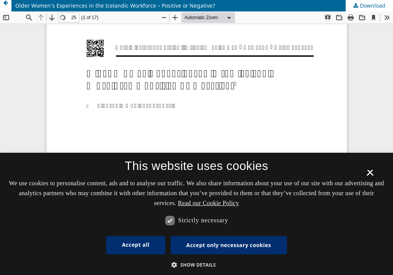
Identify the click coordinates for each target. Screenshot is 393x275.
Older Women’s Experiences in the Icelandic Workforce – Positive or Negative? (115, 5)
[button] (196, 265)
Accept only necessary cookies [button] (228, 245)
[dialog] (196, 214)
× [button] (370, 175)
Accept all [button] (136, 244)
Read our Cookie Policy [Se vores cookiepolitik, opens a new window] (208, 203)
